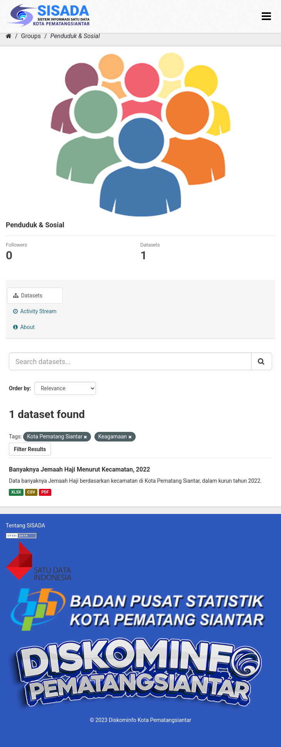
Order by (19, 388)
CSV (31, 492)
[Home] (9, 36)
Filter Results (30, 449)
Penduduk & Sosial (75, 36)
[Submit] (261, 361)
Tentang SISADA (25, 525)
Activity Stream (35, 311)
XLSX (16, 492)
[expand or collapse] (266, 16)
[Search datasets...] (130, 361)
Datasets (27, 295)
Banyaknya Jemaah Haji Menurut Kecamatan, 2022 (79, 469)
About (24, 327)
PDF (45, 492)
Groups (31, 36)
